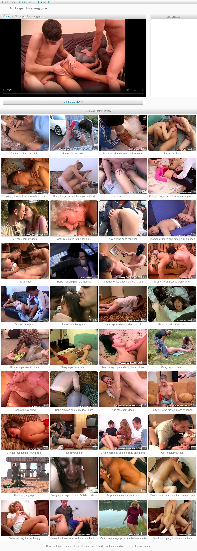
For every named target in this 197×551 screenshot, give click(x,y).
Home (6, 16)
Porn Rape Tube (26, 2)
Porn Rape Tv (44, 2)
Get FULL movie (72, 101)
